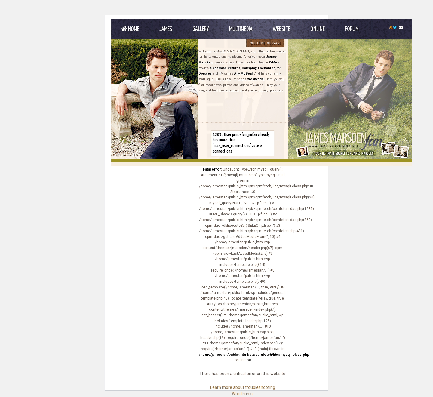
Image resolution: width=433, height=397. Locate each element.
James (165, 29)
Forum (352, 29)
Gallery (200, 29)
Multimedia (241, 29)
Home (130, 29)
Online (317, 29)
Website (281, 29)
